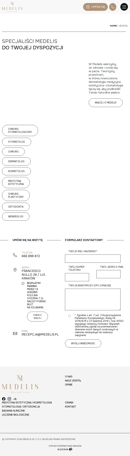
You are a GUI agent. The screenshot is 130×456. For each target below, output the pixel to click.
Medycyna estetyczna (16, 182)
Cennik (69, 402)
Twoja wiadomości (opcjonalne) (94, 297)
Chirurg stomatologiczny (20, 130)
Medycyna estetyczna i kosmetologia (27, 402)
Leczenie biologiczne (15, 414)
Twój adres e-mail (112, 270)
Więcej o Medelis (105, 102)
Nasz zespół (73, 380)
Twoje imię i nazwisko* (94, 255)
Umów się (95, 7)
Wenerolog (15, 216)
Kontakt (70, 406)
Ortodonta (15, 206)
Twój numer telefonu (78, 272)
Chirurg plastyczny (16, 195)
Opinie (68, 384)
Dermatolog (16, 161)
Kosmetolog (16, 171)
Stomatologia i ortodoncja (21, 406)
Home (113, 25)
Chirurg (13, 151)
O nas (68, 376)
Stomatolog (16, 141)
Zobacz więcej (37, 316)
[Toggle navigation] (124, 7)
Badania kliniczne (13, 410)
